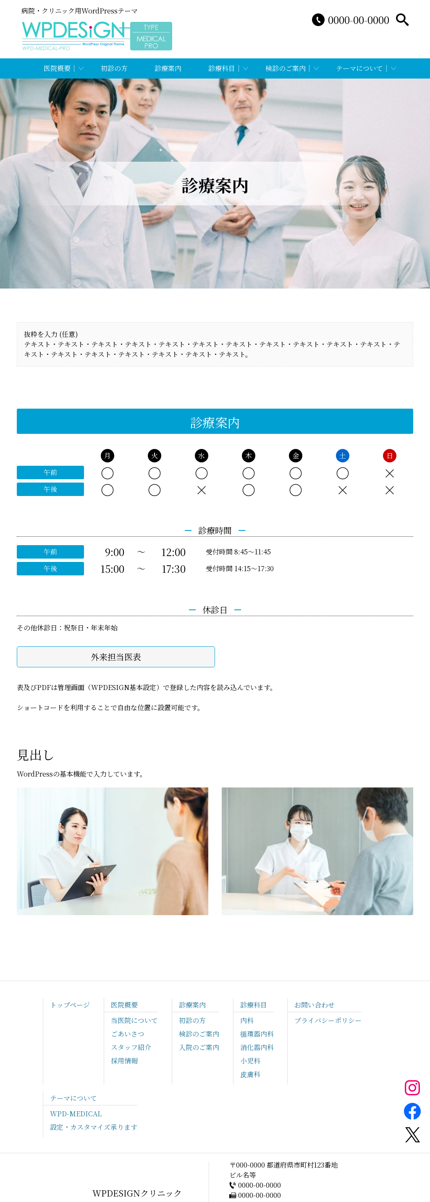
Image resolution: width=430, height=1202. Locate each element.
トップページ (70, 1005)
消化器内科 (257, 1047)
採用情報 (124, 1061)
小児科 (250, 1061)
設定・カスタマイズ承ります (93, 1127)
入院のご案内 (199, 1047)
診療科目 (221, 68)
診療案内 (168, 68)
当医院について (134, 1020)
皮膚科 (250, 1074)
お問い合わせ (314, 1005)
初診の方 (114, 68)
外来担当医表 (116, 657)
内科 (247, 1020)
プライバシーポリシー (328, 1020)
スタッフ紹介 (131, 1047)
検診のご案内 (285, 68)
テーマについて (359, 68)
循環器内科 (257, 1034)
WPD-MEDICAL (76, 1113)
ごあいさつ (127, 1034)
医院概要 (57, 68)
